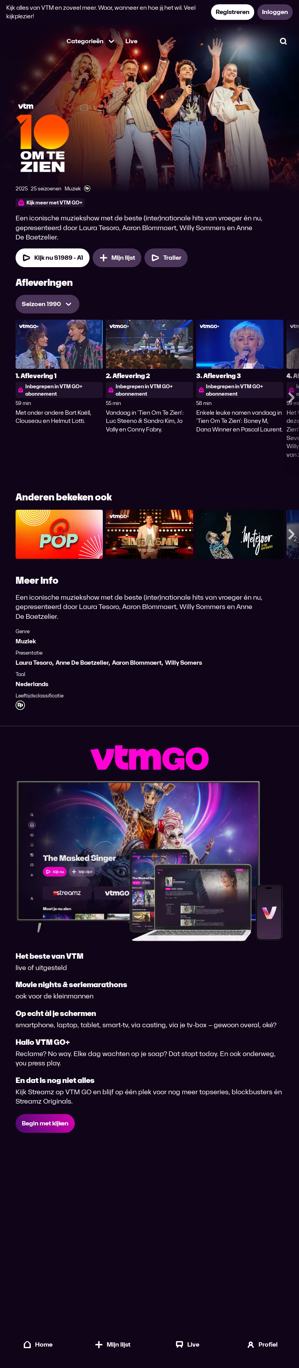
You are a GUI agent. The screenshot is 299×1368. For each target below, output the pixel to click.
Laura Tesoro (34, 662)
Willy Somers (183, 662)
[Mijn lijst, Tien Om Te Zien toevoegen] (117, 257)
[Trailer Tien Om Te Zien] (166, 257)
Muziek (26, 641)
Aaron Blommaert (137, 662)
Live (131, 41)
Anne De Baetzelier (82, 662)
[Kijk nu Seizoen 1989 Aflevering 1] (53, 257)
